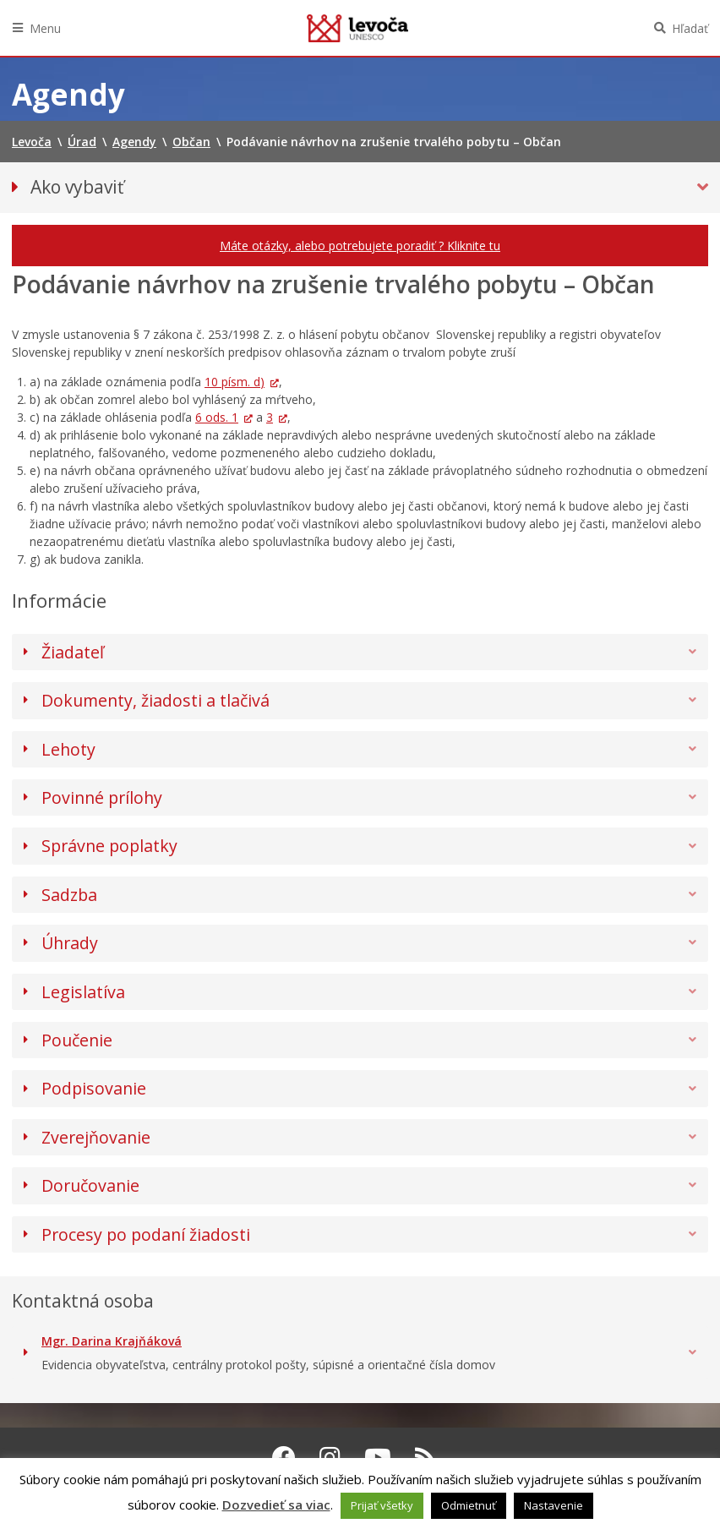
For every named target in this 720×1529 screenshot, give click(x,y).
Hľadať (690, 28)
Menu (45, 28)
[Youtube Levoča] (377, 1457)
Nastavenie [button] (553, 1505)
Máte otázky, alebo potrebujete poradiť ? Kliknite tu (360, 246)
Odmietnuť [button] (468, 1505)
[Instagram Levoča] (330, 1457)
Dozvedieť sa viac (276, 1504)
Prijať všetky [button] (382, 1505)
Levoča (357, 28)
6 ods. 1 (216, 417)
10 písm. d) (235, 382)
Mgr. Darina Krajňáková (111, 1341)
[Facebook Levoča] (284, 1457)
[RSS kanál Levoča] (425, 1457)
